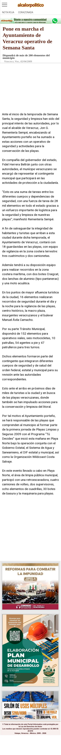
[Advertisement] (26, 90)
